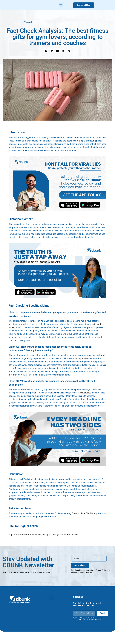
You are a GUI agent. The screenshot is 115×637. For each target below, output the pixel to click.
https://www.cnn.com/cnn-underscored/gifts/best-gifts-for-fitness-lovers (43, 534)
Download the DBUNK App (84, 513)
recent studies (84, 392)
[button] (61, 5)
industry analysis (81, 358)
